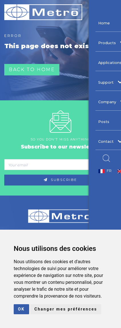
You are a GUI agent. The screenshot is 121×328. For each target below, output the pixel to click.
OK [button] (21, 309)
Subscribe (60, 180)
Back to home (32, 69)
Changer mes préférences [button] (66, 309)
